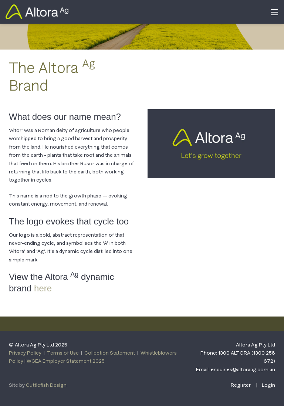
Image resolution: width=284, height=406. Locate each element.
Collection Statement (109, 352)
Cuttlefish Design (46, 385)
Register (241, 385)
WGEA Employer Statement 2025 (66, 361)
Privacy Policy (25, 352)
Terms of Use (63, 352)
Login (268, 385)
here (43, 288)
